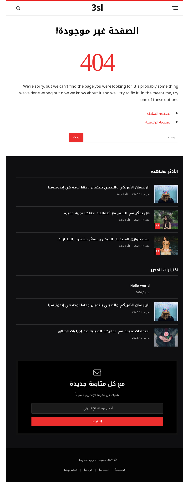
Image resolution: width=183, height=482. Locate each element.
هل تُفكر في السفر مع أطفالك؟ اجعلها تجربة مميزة (101, 213)
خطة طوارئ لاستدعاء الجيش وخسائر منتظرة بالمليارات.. (97, 239)
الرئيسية (114, 469)
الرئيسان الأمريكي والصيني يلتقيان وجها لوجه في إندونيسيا (93, 187)
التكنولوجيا (65, 469)
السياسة (98, 469)
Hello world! (134, 286)
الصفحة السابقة (153, 113)
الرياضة (82, 469)
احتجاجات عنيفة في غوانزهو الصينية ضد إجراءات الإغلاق (98, 331)
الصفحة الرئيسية (153, 122)
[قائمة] (169, 8)
